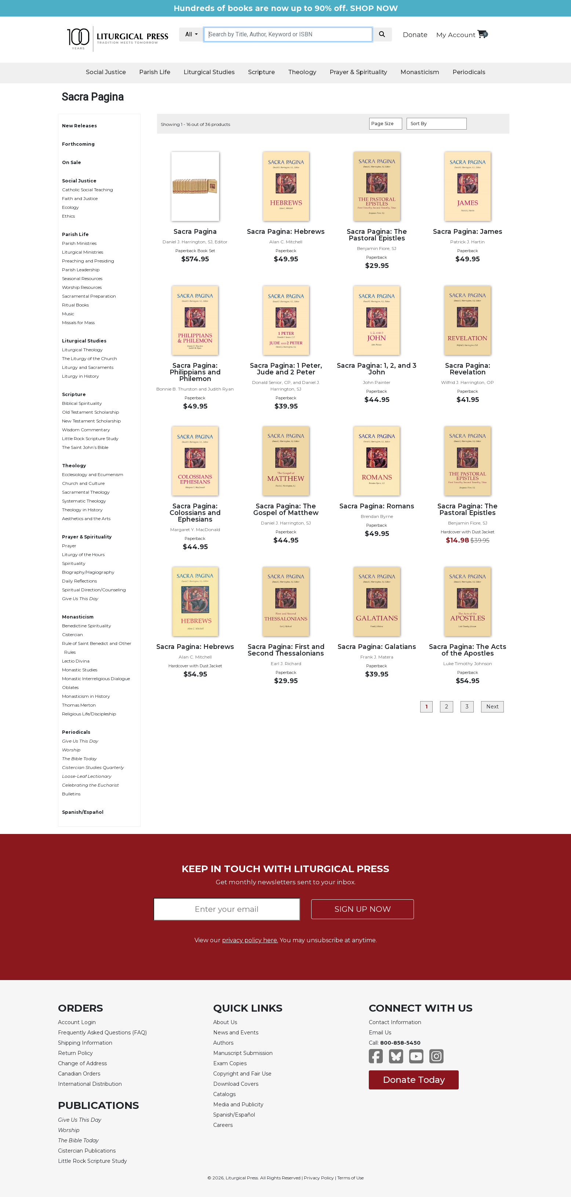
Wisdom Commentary (86, 429)
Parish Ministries (79, 243)
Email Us (380, 1032)
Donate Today (414, 1079)
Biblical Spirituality (82, 403)
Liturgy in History (80, 376)
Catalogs (224, 1094)
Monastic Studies (79, 669)
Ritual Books (75, 305)
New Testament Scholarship (91, 421)
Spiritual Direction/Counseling (94, 589)
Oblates (70, 687)
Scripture (261, 72)
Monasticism (419, 72)
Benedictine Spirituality (86, 625)
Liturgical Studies (209, 72)
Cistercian (72, 634)
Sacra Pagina (195, 231)
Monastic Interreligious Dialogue (96, 678)
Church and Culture (83, 483)
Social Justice (106, 72)
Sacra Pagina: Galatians (377, 646)
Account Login (77, 1022)
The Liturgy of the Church (89, 358)
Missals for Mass (78, 322)
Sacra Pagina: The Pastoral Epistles (377, 235)
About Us (225, 1022)
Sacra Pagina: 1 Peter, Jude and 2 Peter (286, 369)
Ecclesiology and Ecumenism (92, 474)
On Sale (71, 162)
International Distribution (90, 1084)
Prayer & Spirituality (358, 72)
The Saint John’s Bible (85, 447)
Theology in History (82, 509)
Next (492, 706)
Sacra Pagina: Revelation (467, 369)
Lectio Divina (76, 661)
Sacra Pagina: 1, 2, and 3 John (377, 369)
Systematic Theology (84, 501)
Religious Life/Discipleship (89, 714)
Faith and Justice (80, 198)
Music (68, 313)
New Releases (79, 125)
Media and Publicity (238, 1104)
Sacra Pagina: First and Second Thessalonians (286, 650)
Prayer (69, 545)
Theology (302, 72)
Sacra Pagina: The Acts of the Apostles (467, 650)
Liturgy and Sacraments (87, 367)
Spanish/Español (82, 812)
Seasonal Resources (82, 278)
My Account (456, 35)
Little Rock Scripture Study (90, 438)
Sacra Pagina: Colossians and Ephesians (195, 512)
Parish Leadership (80, 269)
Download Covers (235, 1084)
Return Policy (75, 1053)
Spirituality (74, 563)
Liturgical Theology (82, 349)
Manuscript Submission (243, 1053)
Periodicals (468, 72)
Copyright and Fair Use (242, 1073)
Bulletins (71, 794)
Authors (223, 1043)
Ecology (70, 207)
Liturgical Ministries (82, 252)
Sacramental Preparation (89, 296)
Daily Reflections (79, 581)
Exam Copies (230, 1063)
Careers (223, 1125)
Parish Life (154, 72)
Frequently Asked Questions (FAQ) (102, 1032)
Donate (415, 35)
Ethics (68, 216)
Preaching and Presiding (88, 261)
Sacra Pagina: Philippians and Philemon (195, 372)
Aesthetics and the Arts (86, 518)
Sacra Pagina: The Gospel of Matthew (286, 509)
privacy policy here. (250, 940)
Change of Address (82, 1063)
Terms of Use (350, 1177)
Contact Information (395, 1022)
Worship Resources (82, 287)
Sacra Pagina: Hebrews (286, 231)
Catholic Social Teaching (87, 189)
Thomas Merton (79, 705)
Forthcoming (78, 144)
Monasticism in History (86, 696)
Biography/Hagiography (88, 572)
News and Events (235, 1032)
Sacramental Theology (86, 492)
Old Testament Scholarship (90, 412)
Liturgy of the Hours (83, 554)
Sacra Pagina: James (467, 231)
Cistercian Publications (87, 1150)
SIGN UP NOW (363, 909)
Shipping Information (85, 1043)
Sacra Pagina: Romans (376, 506)
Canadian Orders (79, 1073)
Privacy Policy (319, 1177)
